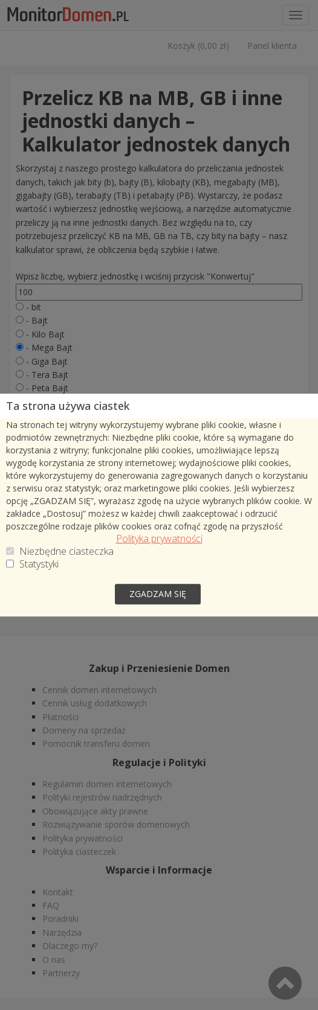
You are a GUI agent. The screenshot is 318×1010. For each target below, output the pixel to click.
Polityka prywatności (159, 541)
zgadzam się (157, 592)
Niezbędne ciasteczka (66, 554)
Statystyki (39, 566)
